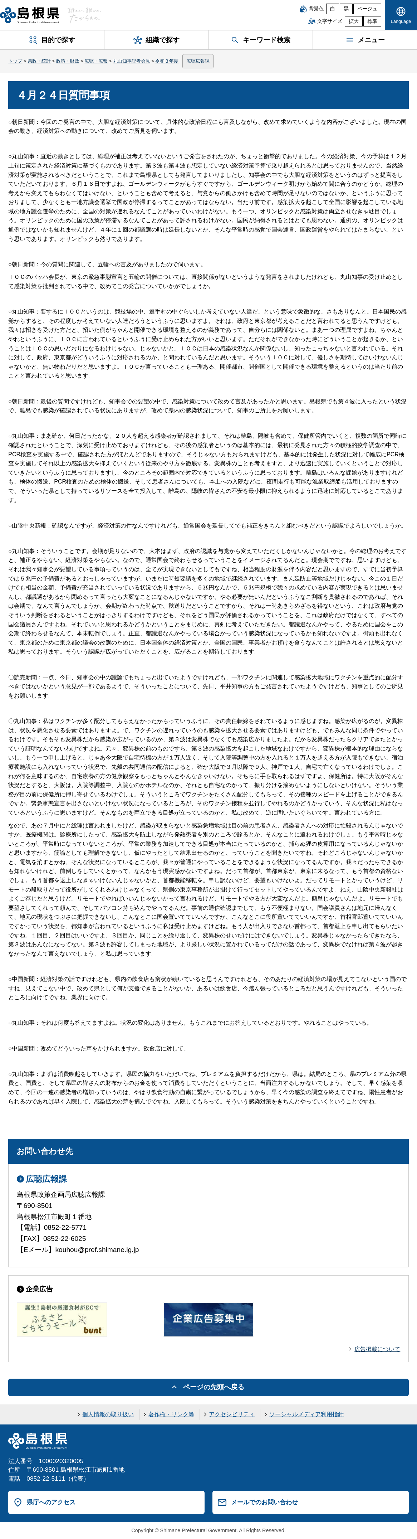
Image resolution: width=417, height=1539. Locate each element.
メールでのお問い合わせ (264, 1502)
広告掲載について (377, 1349)
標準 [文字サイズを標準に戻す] (372, 21)
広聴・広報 (96, 61)
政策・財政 (67, 61)
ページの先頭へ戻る (213, 1387)
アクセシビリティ (232, 1414)
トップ (15, 61)
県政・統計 (39, 61)
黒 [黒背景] (346, 8)
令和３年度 (166, 61)
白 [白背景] (332, 8)
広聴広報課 (198, 61)
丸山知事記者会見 (131, 61)
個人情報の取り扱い (108, 1414)
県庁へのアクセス (51, 1502)
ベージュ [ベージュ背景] (367, 8)
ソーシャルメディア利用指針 (306, 1414)
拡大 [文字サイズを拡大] (354, 21)
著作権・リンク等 (171, 1414)
